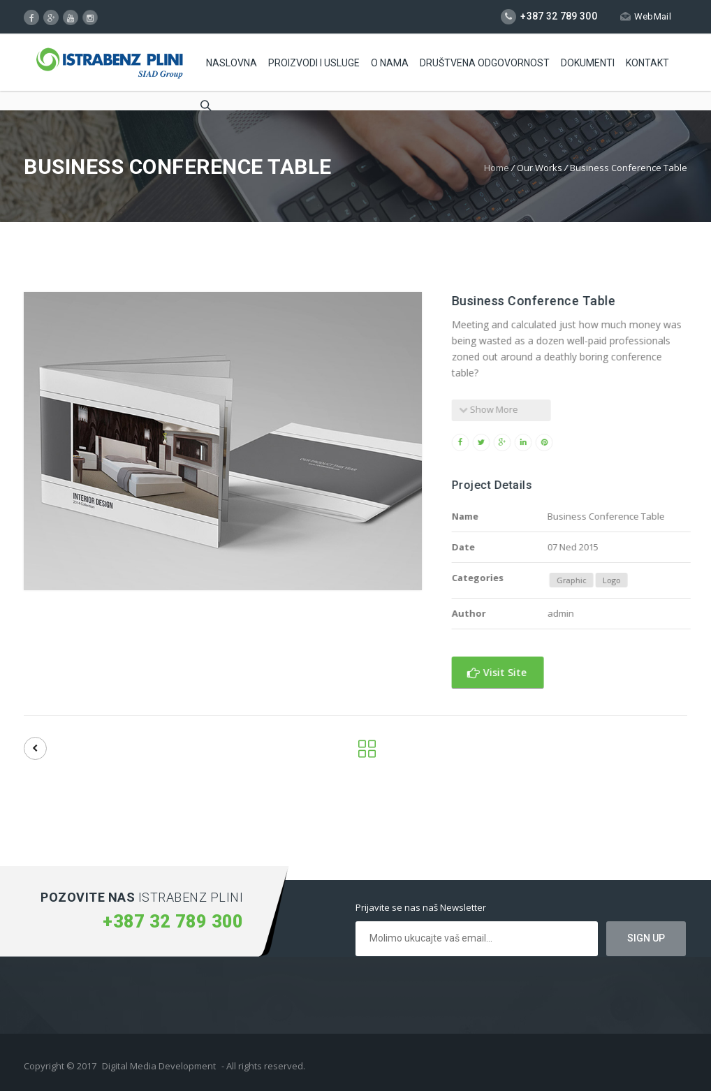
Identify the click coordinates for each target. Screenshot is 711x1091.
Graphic (593, 580)
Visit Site (518, 672)
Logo (633, 580)
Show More (510, 409)
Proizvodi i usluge (314, 62)
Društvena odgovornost (485, 62)
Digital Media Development (159, 1066)
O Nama (390, 62)
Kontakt (647, 62)
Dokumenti (588, 62)
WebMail (645, 16)
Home (496, 167)
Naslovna (231, 62)
